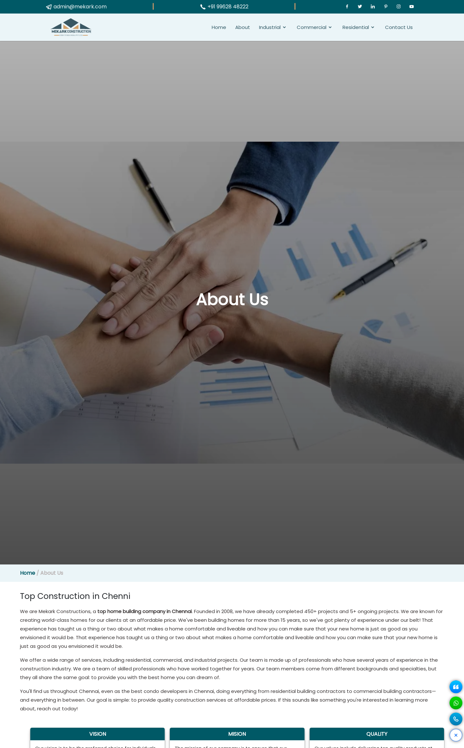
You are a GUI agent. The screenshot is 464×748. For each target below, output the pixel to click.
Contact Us (399, 27)
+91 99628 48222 (223, 6)
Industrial (270, 27)
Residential (356, 27)
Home (219, 27)
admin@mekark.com (76, 6)
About (242, 27)
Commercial (311, 27)
